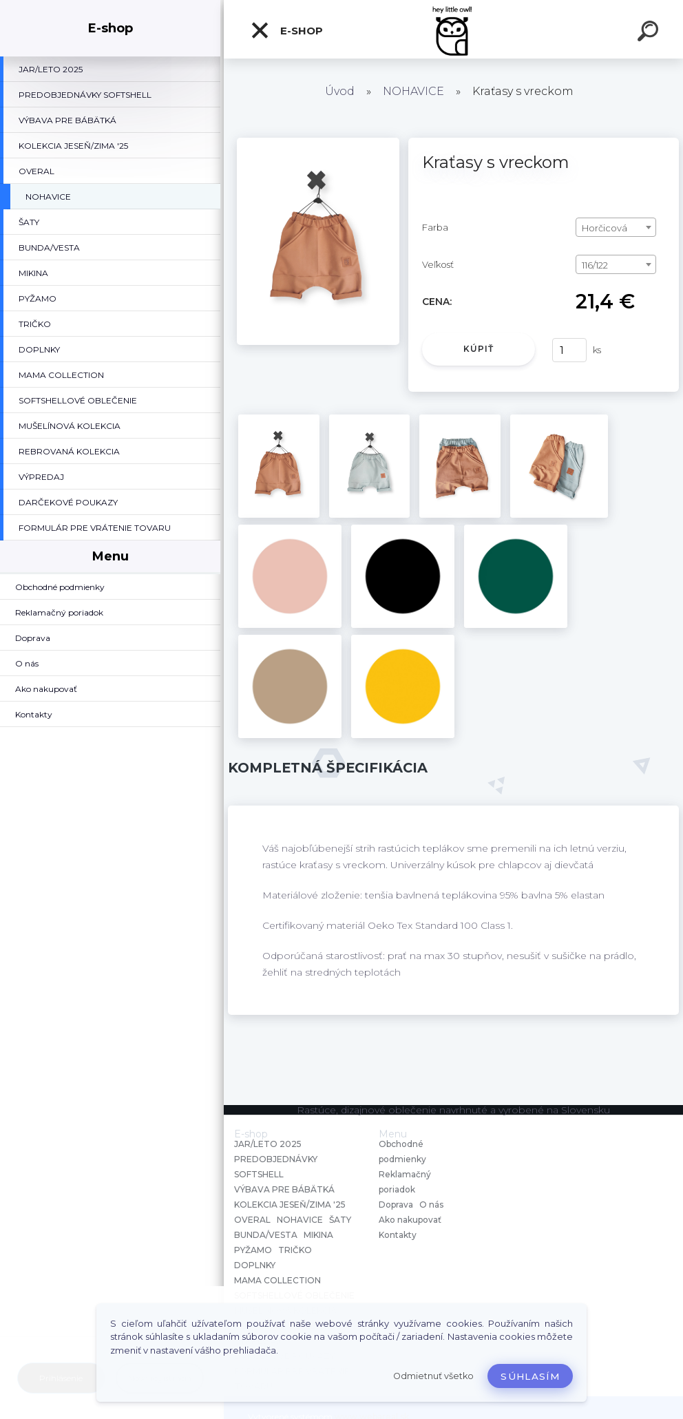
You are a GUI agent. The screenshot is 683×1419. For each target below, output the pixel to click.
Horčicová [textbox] (604, 227)
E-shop (286, 30)
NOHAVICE (413, 91)
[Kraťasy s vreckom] (318, 142)
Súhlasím (530, 1376)
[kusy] (569, 350)
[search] (650, 33)
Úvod (340, 91)
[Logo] (453, 29)
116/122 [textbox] (595, 265)
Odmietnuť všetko (433, 1376)
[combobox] (616, 227)
